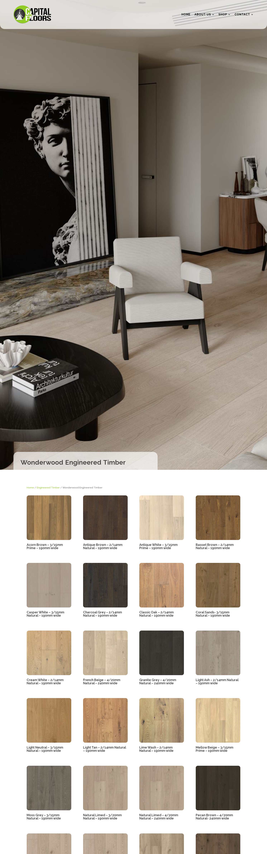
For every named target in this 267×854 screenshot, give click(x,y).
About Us (202, 14)
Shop (222, 14)
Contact (242, 14)
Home (186, 14)
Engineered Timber (48, 487)
